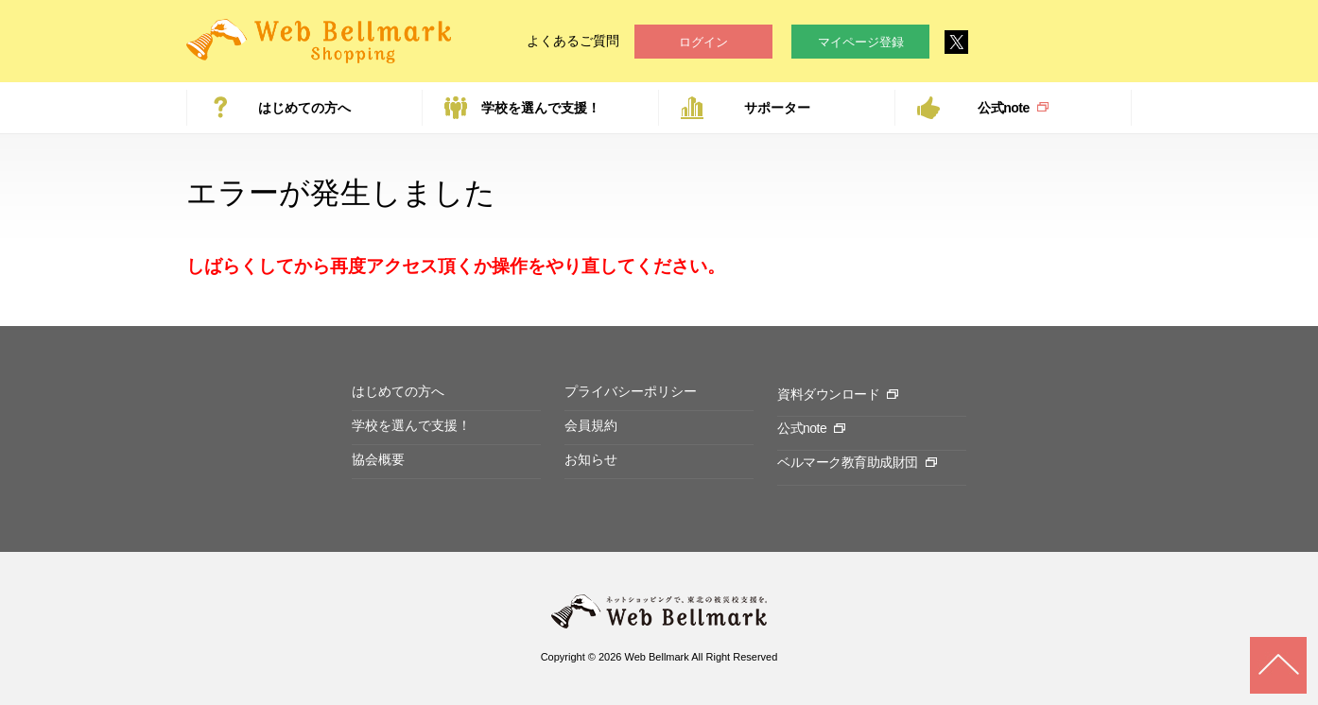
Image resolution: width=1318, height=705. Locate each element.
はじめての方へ (304, 107)
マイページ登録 (861, 42)
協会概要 (378, 459)
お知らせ (590, 459)
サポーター (777, 107)
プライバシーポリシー (630, 391)
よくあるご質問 (573, 40)
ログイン (703, 42)
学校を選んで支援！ (540, 107)
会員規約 (590, 425)
